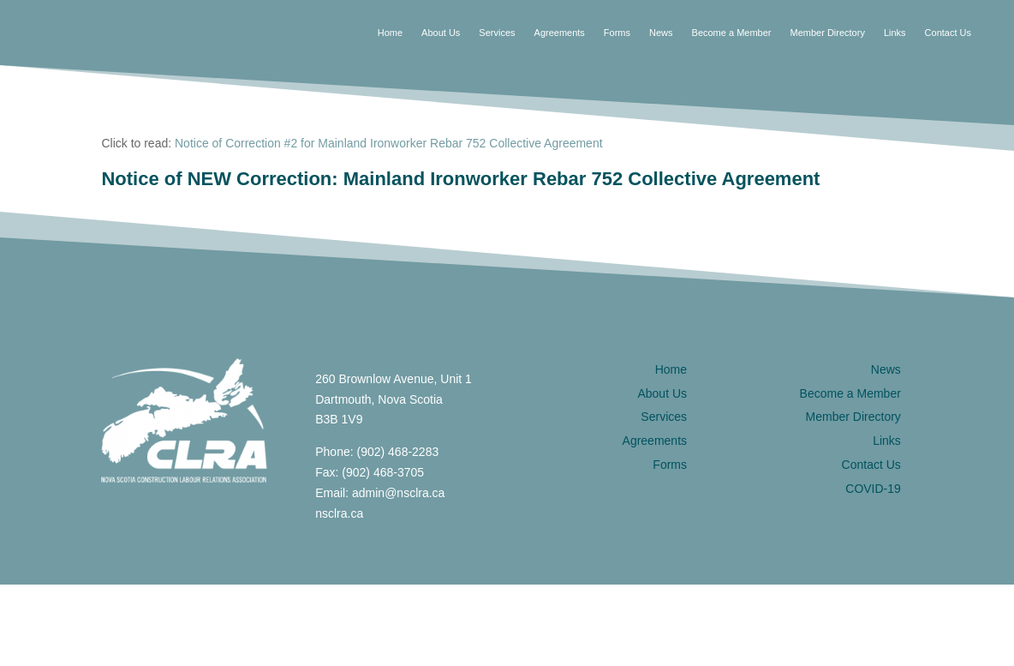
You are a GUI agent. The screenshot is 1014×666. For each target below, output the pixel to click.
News (661, 32)
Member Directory (827, 32)
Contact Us (948, 32)
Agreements (559, 32)
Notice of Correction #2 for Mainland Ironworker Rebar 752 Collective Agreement (389, 143)
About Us (440, 32)
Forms (617, 32)
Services (497, 32)
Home (390, 32)
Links (895, 32)
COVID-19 (873, 488)
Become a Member (732, 32)
